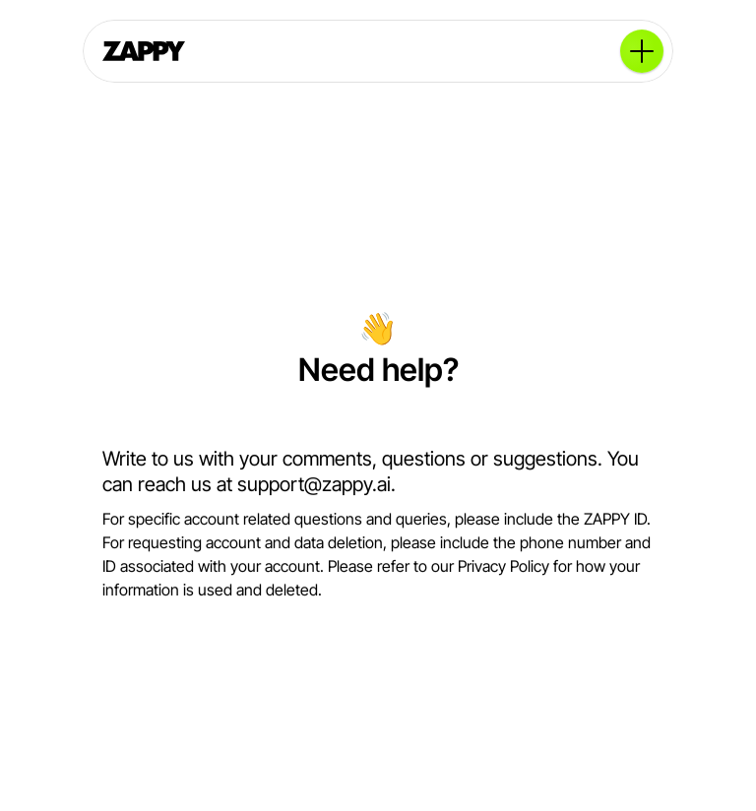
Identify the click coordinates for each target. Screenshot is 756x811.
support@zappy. (307, 484)
